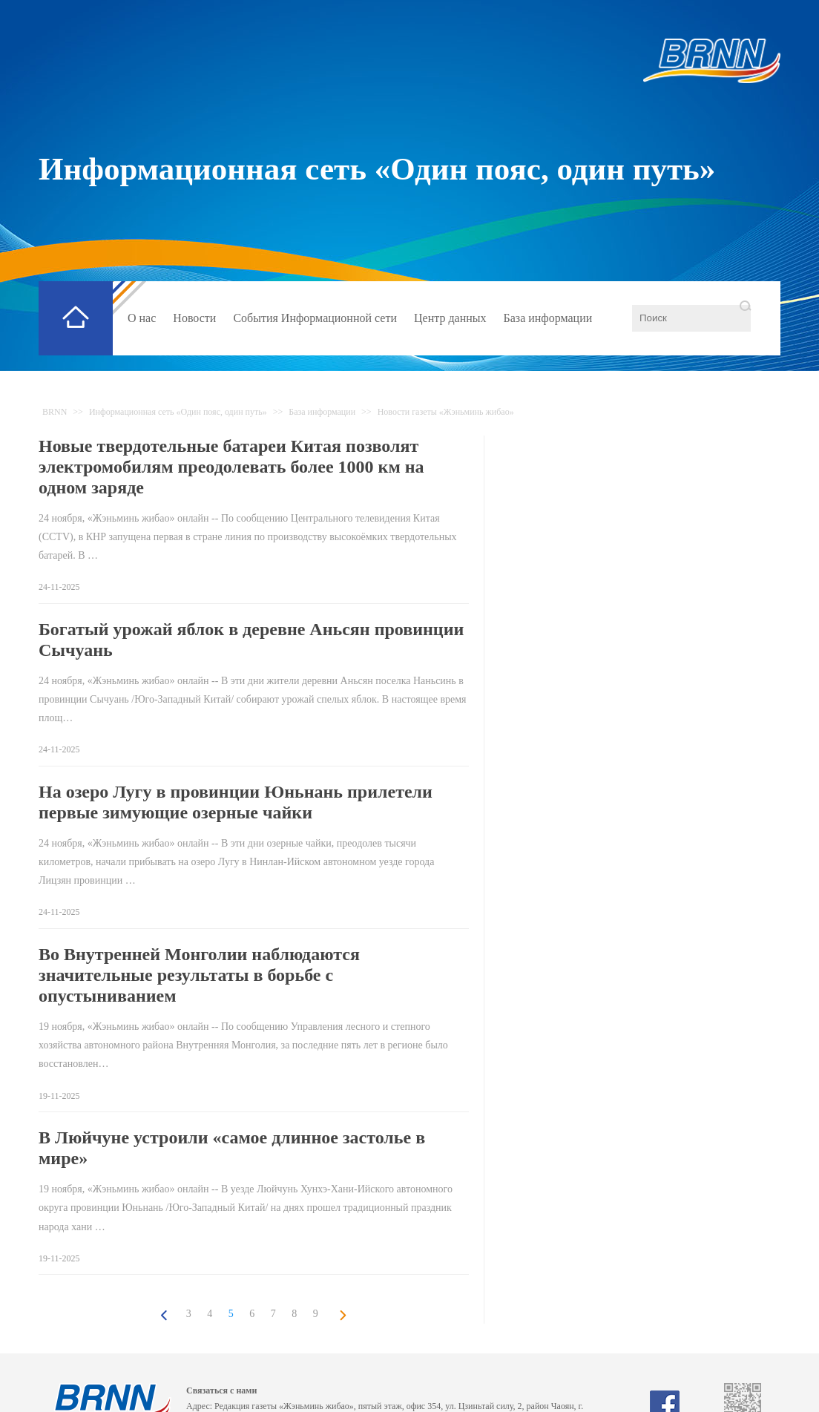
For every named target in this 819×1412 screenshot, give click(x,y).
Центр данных (450, 318)
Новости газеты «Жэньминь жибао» (446, 412)
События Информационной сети (315, 318)
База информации (548, 318)
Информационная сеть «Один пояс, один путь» (377, 168)
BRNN (54, 412)
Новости (194, 318)
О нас (142, 318)
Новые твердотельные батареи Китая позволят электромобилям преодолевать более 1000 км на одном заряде (231, 466)
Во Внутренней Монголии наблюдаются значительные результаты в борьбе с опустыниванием (199, 975)
